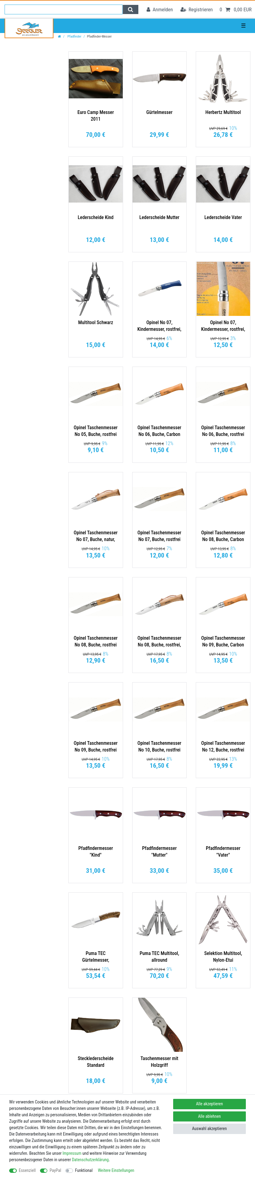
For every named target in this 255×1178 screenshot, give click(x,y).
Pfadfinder (74, 36)
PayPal (55, 1170)
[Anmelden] (159, 10)
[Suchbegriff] (63, 9)
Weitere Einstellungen (116, 1170)
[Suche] (130, 9)
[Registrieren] (196, 10)
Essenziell (27, 1170)
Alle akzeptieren (209, 1103)
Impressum (72, 1153)
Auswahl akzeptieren (209, 1128)
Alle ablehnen (209, 1116)
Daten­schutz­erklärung (90, 1159)
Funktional (84, 1170)
